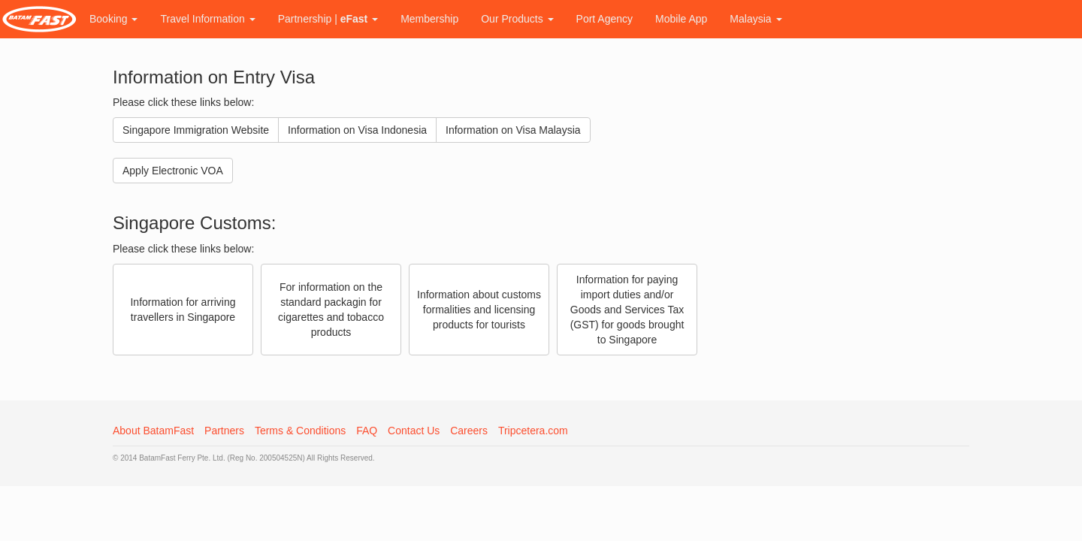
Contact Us (414, 431)
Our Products (517, 19)
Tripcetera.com (533, 431)
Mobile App (681, 19)
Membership (429, 19)
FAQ (366, 431)
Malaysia (755, 19)
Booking (113, 19)
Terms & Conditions (300, 431)
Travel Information (207, 19)
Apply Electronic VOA (172, 171)
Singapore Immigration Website (195, 130)
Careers (469, 431)
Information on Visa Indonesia (357, 130)
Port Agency (604, 19)
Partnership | (328, 19)
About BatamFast (153, 431)
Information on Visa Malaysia (513, 130)
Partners (224, 431)
